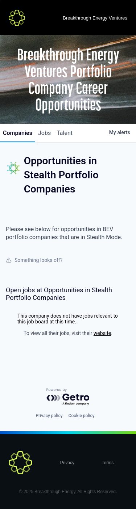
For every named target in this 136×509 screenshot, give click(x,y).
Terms (108, 462)
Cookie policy (82, 415)
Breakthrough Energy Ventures (95, 18)
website (102, 333)
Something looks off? (34, 260)
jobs (44, 133)
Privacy (67, 462)
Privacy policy (49, 415)
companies (17, 133)
